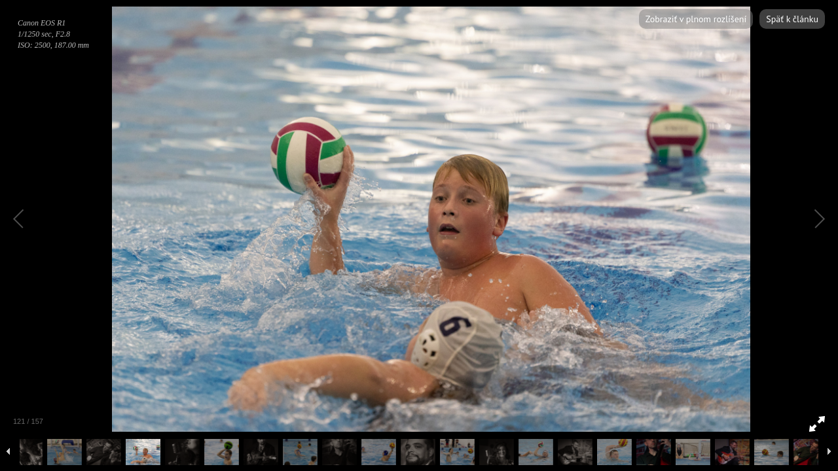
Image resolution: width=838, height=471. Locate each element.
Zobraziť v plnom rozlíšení (696, 19)
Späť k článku (792, 19)
